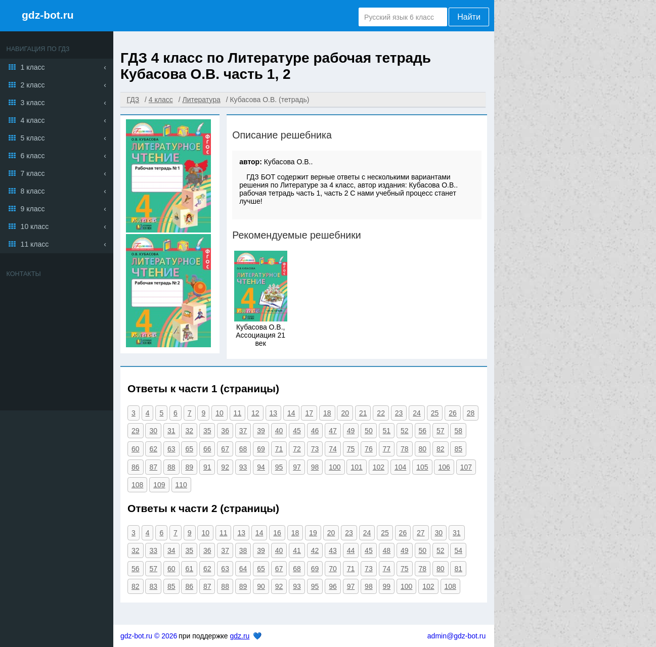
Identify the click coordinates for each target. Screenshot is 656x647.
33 (153, 550)
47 (333, 431)
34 (171, 550)
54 (458, 550)
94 (261, 467)
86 (136, 467)
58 (458, 431)
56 (423, 431)
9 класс (33, 209)
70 (333, 569)
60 (136, 449)
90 (261, 586)
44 (351, 550)
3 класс (33, 103)
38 (243, 550)
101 (356, 467)
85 (458, 449)
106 (444, 467)
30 (153, 431)
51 (387, 431)
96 (333, 586)
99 (387, 586)
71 (279, 449)
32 (189, 431)
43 (333, 550)
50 (369, 431)
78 (405, 449)
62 (153, 449)
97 (297, 467)
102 (378, 467)
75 (351, 449)
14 (291, 413)
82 (440, 449)
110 (181, 485)
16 (277, 533)
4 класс (33, 120)
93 (243, 467)
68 (243, 449)
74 (333, 449)
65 (189, 449)
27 (421, 533)
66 (207, 449)
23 (399, 413)
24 (417, 413)
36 (225, 431)
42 (315, 550)
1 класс (33, 67)
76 (369, 449)
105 (422, 467)
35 (207, 431)
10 (219, 413)
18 (327, 413)
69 (261, 449)
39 (261, 431)
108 (137, 485)
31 (171, 431)
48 (387, 550)
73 (315, 449)
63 (171, 449)
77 (387, 449)
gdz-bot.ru (48, 15)
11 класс (35, 244)
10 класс (35, 226)
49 (351, 431)
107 (466, 467)
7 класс (33, 173)
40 (279, 431)
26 (453, 413)
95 (279, 467)
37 (243, 431)
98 (315, 467)
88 (171, 467)
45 (297, 431)
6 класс (33, 156)
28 (471, 413)
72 (297, 449)
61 (189, 569)
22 (381, 413)
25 (435, 413)
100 (334, 467)
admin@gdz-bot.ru (456, 636)
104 (400, 467)
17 (309, 413)
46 (315, 431)
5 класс (33, 138)
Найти (468, 17)
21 (363, 413)
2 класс (33, 85)
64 (243, 569)
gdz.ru (239, 636)
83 (153, 586)
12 (255, 413)
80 (423, 449)
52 (405, 431)
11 (238, 413)
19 (313, 533)
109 (159, 485)
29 (136, 431)
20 (345, 413)
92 (225, 467)
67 (225, 449)
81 (458, 569)
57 (440, 431)
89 (189, 467)
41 (297, 550)
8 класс (33, 191)
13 (274, 413)
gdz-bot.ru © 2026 (148, 636)
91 (207, 467)
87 (153, 467)
